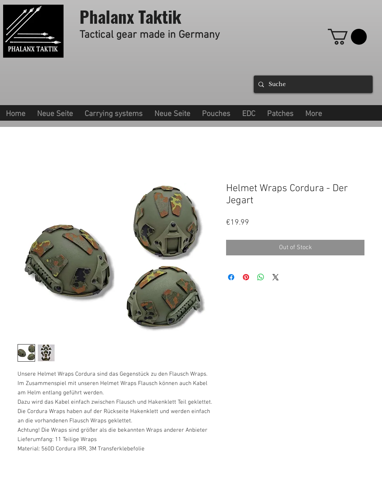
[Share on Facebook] (231, 277)
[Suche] (312, 84)
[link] (347, 37)
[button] (114, 113)
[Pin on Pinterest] (246, 277)
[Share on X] (275, 277)
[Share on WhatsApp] (260, 277)
